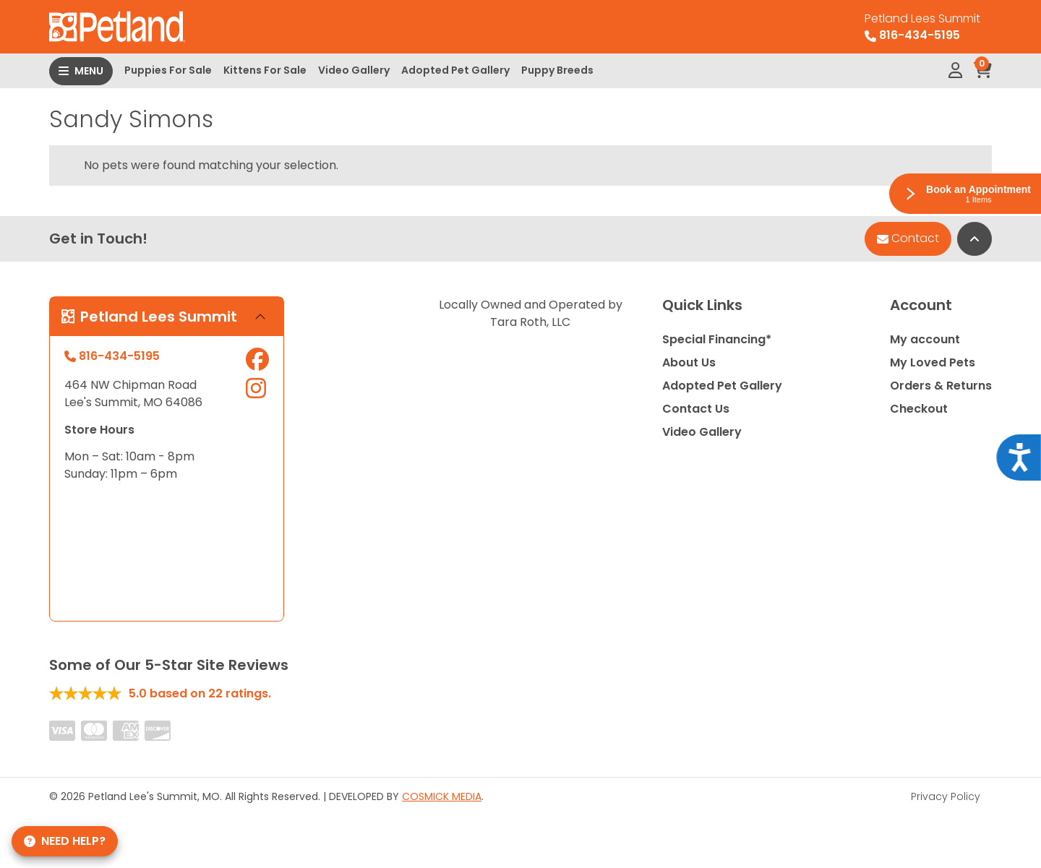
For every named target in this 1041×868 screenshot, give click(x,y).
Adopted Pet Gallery (455, 70)
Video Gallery (354, 70)
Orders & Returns (941, 385)
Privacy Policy (945, 796)
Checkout (919, 408)
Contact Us (695, 408)
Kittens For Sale (265, 70)
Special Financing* (716, 339)
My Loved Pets (932, 362)
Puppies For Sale (168, 70)
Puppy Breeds (557, 70)
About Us (689, 362)
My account (925, 339)
